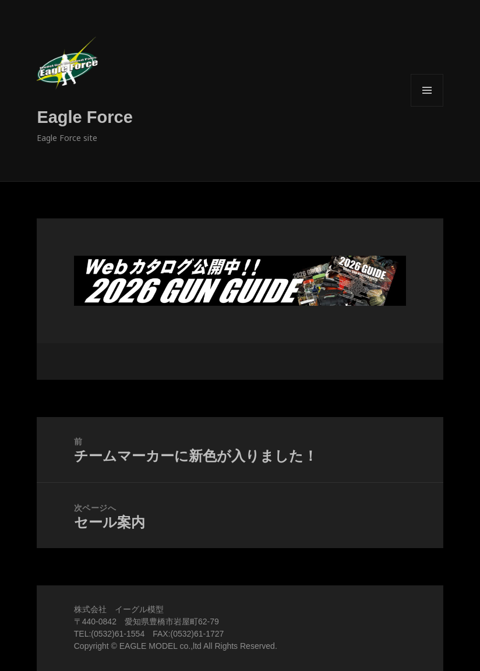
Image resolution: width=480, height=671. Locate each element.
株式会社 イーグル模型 (119, 609)
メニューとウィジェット (427, 106)
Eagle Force (84, 117)
